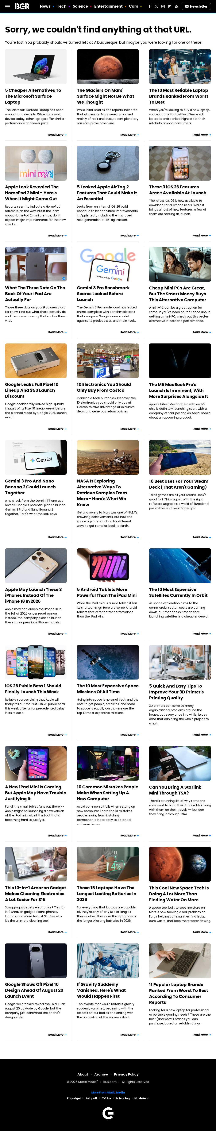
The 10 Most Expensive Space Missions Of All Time (108, 689)
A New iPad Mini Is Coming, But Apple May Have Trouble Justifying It (35, 792)
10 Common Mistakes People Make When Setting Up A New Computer (107, 792)
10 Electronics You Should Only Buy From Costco (104, 387)
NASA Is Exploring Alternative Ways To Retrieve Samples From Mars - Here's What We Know (102, 492)
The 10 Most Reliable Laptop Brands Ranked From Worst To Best (178, 96)
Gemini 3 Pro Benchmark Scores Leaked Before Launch (103, 293)
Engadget (74, 1098)
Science (80, 6)
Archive (101, 1074)
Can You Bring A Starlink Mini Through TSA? (175, 790)
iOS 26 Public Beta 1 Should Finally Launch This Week (33, 689)
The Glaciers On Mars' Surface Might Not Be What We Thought (105, 96)
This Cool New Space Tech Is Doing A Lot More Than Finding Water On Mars (179, 894)
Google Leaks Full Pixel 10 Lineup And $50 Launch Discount (31, 390)
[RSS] (176, 6)
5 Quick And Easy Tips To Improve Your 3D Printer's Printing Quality (176, 692)
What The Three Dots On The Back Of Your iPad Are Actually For (35, 293)
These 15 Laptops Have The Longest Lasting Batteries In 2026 (106, 893)
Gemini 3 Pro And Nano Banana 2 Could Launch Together (30, 487)
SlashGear (141, 1098)
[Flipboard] (169, 6)
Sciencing (123, 1098)
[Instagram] (163, 6)
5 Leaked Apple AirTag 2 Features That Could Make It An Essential (107, 192)
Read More (55, 134)
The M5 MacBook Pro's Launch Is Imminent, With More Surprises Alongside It (178, 390)
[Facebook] (149, 6)
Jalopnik (91, 1098)
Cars (133, 6)
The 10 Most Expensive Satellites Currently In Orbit (178, 592)
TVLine (106, 1098)
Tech (61, 6)
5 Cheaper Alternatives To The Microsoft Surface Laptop (33, 96)
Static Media (87, 1082)
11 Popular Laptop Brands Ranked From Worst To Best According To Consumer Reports (178, 993)
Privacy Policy (126, 1074)
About (82, 1074)
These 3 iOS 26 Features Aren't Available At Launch (177, 190)
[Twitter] (156, 6)
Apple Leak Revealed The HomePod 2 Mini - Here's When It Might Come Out (32, 192)
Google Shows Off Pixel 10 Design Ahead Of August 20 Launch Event (34, 990)
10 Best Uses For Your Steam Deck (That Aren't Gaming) (178, 484)
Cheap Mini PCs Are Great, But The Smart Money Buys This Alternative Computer (177, 294)
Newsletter (196, 6)
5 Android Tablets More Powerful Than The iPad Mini (107, 592)
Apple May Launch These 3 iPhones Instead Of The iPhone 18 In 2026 (33, 595)
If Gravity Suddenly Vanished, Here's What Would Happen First (101, 990)
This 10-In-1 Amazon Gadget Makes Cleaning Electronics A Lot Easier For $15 (35, 893)
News (45, 6)
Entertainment (108, 6)
